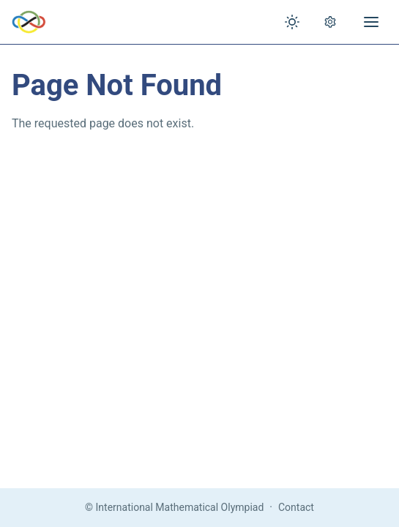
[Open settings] (330, 22)
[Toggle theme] (292, 22)
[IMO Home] (29, 22)
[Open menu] (371, 22)
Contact (296, 507)
